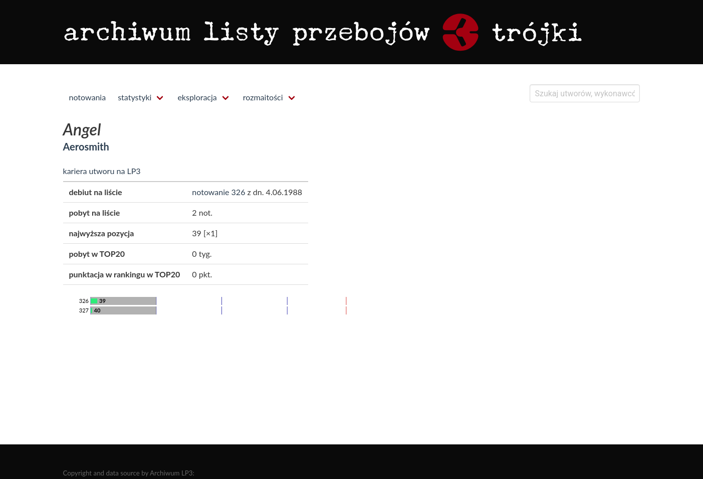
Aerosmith (86, 146)
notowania (87, 97)
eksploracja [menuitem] (196, 97)
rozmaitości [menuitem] (263, 97)
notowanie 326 (218, 192)
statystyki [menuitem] (134, 97)
